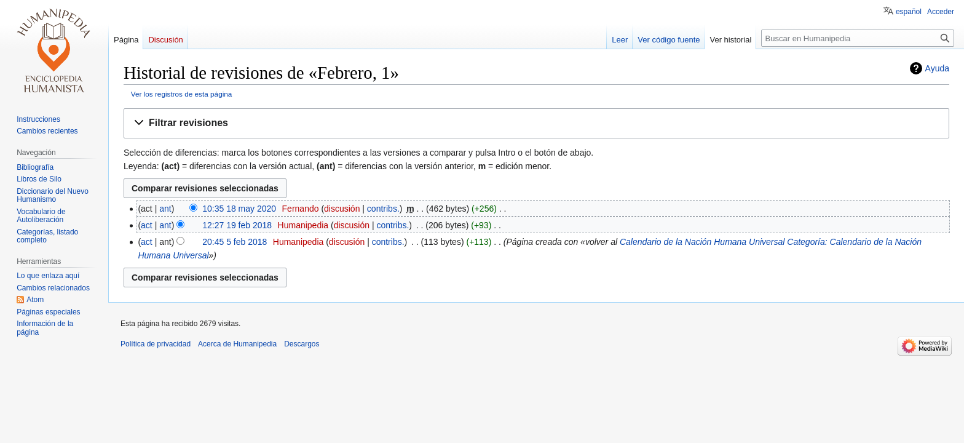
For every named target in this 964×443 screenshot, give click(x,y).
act (146, 225)
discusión (342, 209)
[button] (536, 123)
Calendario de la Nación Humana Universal (702, 242)
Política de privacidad (155, 344)
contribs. (383, 209)
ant (165, 209)
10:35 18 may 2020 (239, 209)
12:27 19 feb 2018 (237, 225)
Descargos (301, 344)
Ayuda (937, 68)
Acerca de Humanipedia (237, 344)
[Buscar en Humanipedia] (857, 38)
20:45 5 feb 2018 (234, 242)
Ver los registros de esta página (181, 94)
